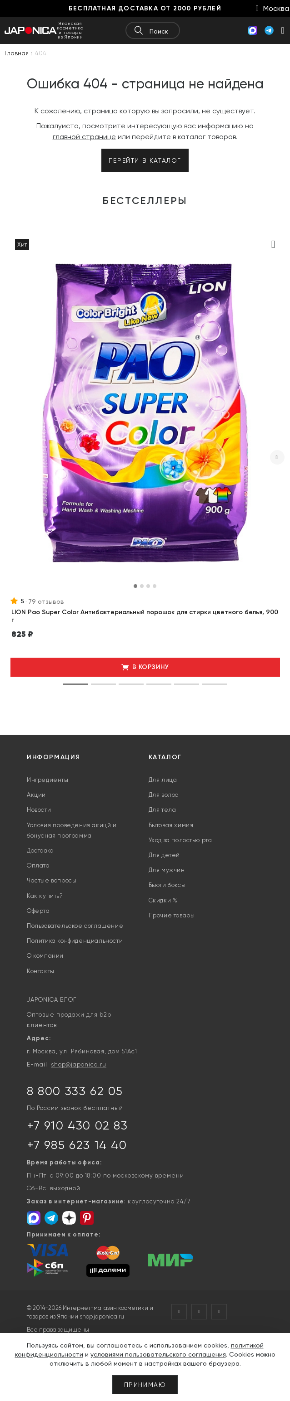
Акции (36, 794)
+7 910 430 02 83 (77, 1125)
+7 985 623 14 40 (77, 1145)
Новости (39, 809)
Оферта (38, 910)
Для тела (162, 809)
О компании (45, 955)
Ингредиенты (48, 779)
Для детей (164, 855)
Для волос (164, 794)
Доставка (40, 850)
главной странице (84, 136)
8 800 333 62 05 (75, 1091)
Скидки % (163, 900)
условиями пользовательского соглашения (158, 1354)
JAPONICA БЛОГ (51, 999)
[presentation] (277, 457)
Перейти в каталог (145, 160)
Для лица (163, 779)
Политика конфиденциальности (75, 940)
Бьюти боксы (167, 885)
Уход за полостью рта (180, 840)
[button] (135, 586)
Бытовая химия (171, 825)
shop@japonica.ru (78, 1064)
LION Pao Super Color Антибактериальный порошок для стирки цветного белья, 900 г (144, 616)
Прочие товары (172, 915)
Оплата (38, 865)
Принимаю (145, 1384)
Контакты (41, 971)
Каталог (165, 757)
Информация (53, 757)
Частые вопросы (51, 880)
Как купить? (45, 895)
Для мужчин (167, 870)
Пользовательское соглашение (75, 925)
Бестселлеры (145, 201)
